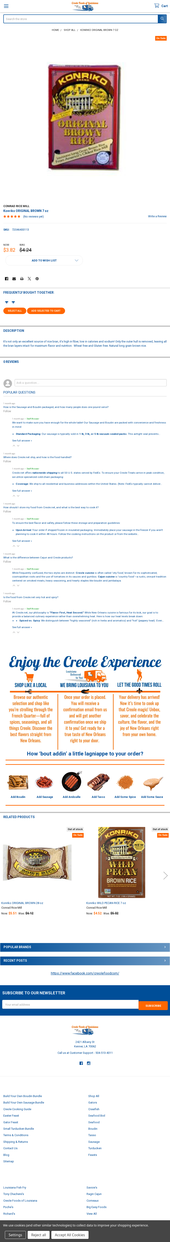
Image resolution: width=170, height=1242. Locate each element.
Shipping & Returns (15, 1140)
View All (92, 1212)
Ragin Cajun (94, 1193)
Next (165, 875)
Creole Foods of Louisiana (20, 1199)
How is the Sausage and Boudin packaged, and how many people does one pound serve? (55, 407)
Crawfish (93, 1107)
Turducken (95, 1147)
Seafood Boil (96, 1114)
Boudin (92, 1127)
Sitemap (8, 1160)
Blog (6, 1153)
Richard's (9, 1212)
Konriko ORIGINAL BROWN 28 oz (22, 903)
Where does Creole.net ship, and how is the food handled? (37, 457)
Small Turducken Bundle (18, 1127)
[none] (85, 118)
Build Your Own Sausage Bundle (23, 1101)
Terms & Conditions (15, 1134)
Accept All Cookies (70, 1234)
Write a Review (157, 216)
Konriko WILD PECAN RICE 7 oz (106, 903)
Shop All (93, 1094)
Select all (15, 310)
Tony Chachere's (13, 1193)
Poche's (8, 1206)
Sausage (94, 1140)
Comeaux (93, 1199)
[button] (44, 260)
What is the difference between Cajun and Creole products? (38, 557)
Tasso (92, 1134)
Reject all (38, 1234)
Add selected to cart (45, 310)
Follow (7, 411)
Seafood (94, 1121)
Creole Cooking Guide (17, 1107)
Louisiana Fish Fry (14, 1186)
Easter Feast (11, 1114)
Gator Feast (10, 1121)
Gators (92, 1101)
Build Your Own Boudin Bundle (22, 1094)
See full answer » (22, 440)
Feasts (92, 1153)
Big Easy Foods (96, 1206)
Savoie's (92, 1186)
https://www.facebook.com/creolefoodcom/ (85, 973)
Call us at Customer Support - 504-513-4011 (85, 1051)
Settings (15, 1234)
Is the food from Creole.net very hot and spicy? (30, 597)
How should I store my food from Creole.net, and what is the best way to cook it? (51, 507)
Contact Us (10, 1147)
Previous (4, 875)
